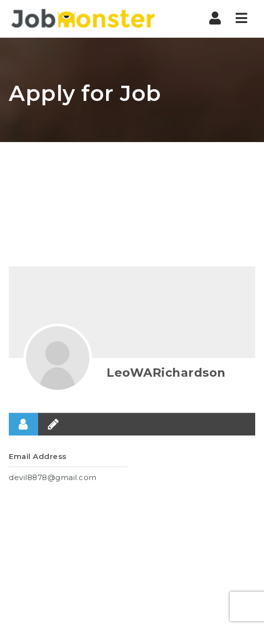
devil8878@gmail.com (53, 477)
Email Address (37, 456)
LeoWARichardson (166, 372)
